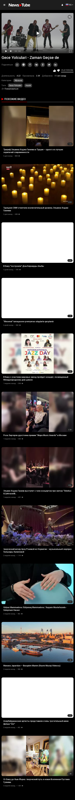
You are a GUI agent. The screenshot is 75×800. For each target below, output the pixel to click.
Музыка (18, 80)
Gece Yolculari (15, 85)
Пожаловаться (10, 89)
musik (28, 85)
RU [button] (69, 5)
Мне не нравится (58, 70)
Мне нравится (54, 70)
